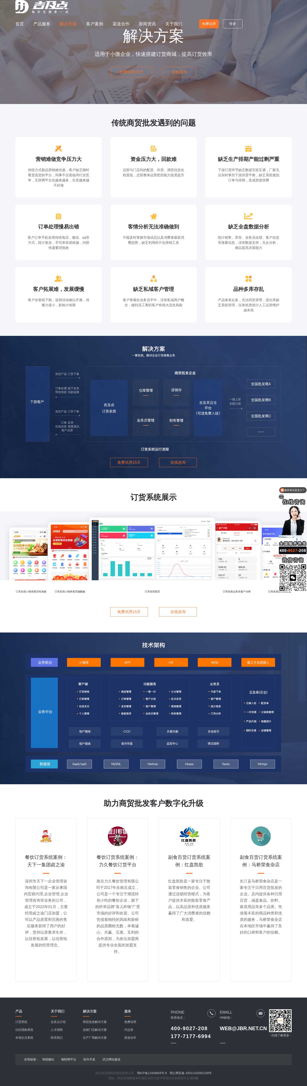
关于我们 (173, 24)
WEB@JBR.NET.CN (243, 1028)
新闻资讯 (147, 24)
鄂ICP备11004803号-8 (152, 1073)
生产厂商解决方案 (95, 1037)
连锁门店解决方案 (95, 1029)
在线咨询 (179, 72)
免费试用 (209, 24)
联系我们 (57, 1037)
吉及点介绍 (58, 1022)
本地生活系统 (24, 1037)
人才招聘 (57, 1029)
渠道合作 (121, 24)
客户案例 (94, 24)
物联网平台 (68, 1059)
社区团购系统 (24, 1029)
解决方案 (68, 24)
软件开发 (89, 1059)
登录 (232, 24)
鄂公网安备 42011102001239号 (191, 1073)
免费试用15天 (131, 72)
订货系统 (21, 1022)
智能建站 (48, 1059)
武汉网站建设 (111, 1059)
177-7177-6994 (191, 1036)
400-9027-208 (189, 1028)
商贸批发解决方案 (95, 1022)
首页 (19, 24)
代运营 (128, 1029)
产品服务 (41, 24)
